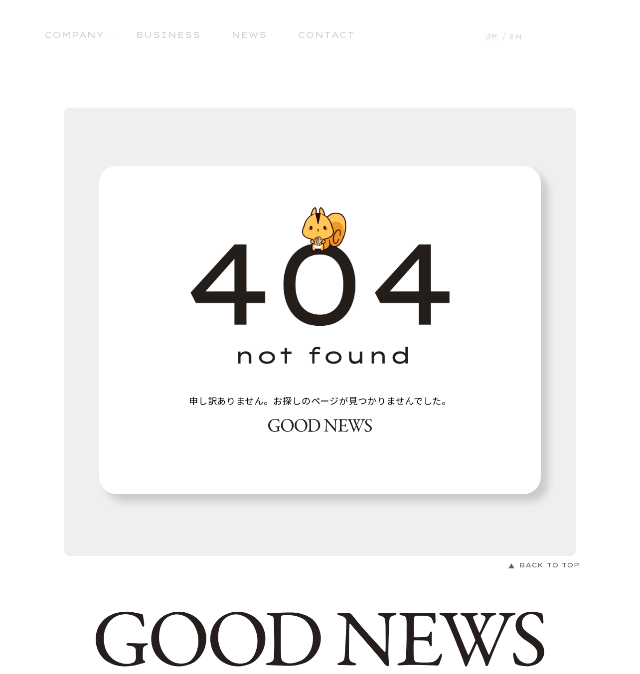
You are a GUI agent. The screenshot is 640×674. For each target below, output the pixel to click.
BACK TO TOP (549, 565)
